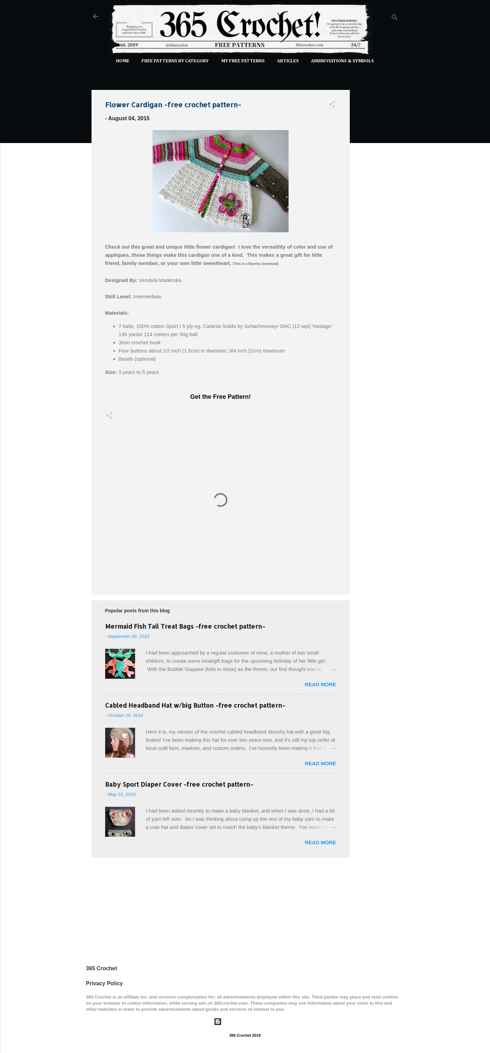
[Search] (395, 18)
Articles (288, 61)
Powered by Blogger (245, 1021)
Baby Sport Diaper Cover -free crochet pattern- (179, 784)
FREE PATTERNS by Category (175, 61)
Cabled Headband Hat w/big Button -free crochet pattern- (195, 705)
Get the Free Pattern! (220, 396)
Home (122, 61)
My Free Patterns (243, 61)
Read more (320, 684)
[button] (332, 105)
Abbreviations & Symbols (342, 61)
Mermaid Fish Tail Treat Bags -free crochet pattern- (185, 626)
